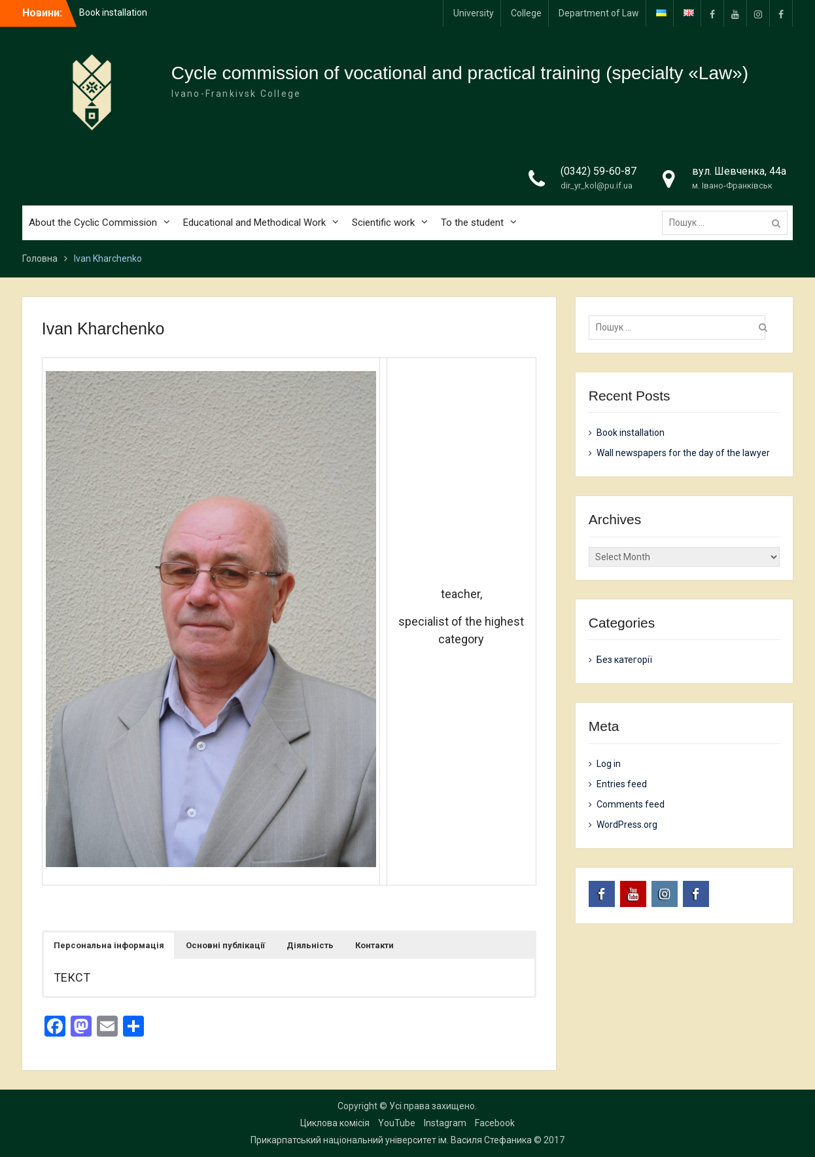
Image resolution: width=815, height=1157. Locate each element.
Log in (609, 763)
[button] (109, 946)
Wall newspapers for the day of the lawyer (683, 453)
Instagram (445, 1123)
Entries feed (622, 784)
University (473, 13)
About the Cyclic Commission (93, 222)
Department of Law (599, 13)
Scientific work (383, 222)
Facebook (495, 1123)
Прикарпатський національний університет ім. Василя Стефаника (391, 1140)
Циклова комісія (335, 1123)
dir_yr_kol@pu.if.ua (597, 185)
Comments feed (631, 804)
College (526, 13)
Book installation (113, 12)
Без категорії (624, 659)
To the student (472, 222)
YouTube (396, 1123)
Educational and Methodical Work (254, 222)
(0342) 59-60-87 (598, 171)
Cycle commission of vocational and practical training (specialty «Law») (459, 73)
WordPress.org (627, 824)
